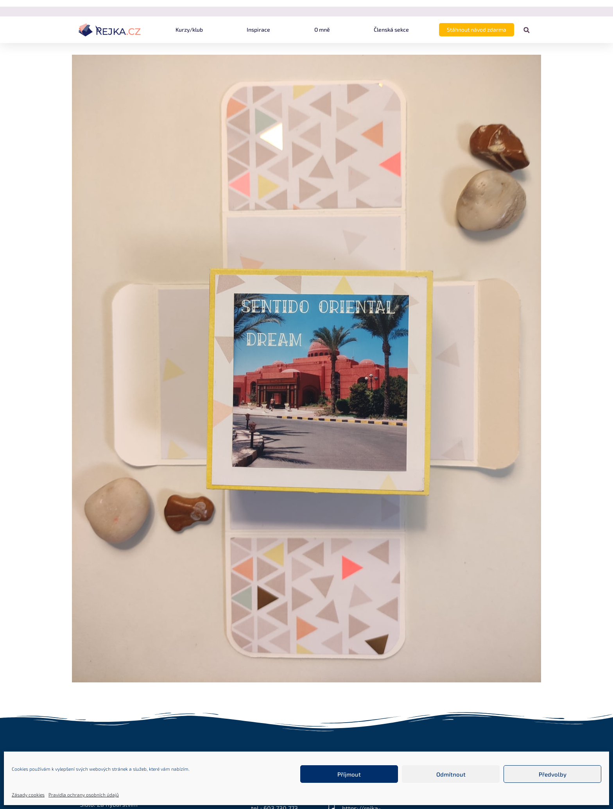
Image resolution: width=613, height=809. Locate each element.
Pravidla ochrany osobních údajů (83, 794)
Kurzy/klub (189, 29)
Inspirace (258, 29)
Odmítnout (451, 774)
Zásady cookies (28, 794)
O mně (322, 29)
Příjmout (349, 774)
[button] (526, 30)
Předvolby (552, 774)
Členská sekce (391, 29)
